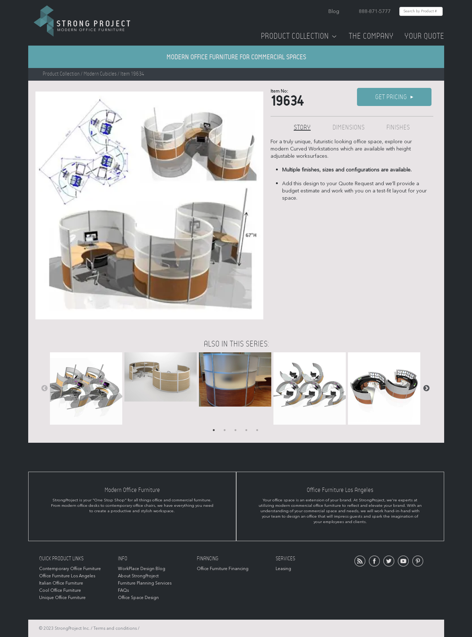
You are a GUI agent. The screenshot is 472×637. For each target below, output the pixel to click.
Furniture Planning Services (144, 583)
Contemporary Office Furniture (70, 568)
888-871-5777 (375, 11)
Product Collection (299, 36)
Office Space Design (138, 597)
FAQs (123, 590)
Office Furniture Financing (222, 568)
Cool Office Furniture (60, 590)
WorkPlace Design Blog (141, 568)
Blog (333, 11)
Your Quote (424, 36)
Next (426, 388)
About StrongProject (138, 575)
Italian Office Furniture (61, 583)
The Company (371, 36)
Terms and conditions (115, 628)
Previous (44, 388)
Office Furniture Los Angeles (67, 575)
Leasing (283, 568)
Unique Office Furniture (62, 597)
